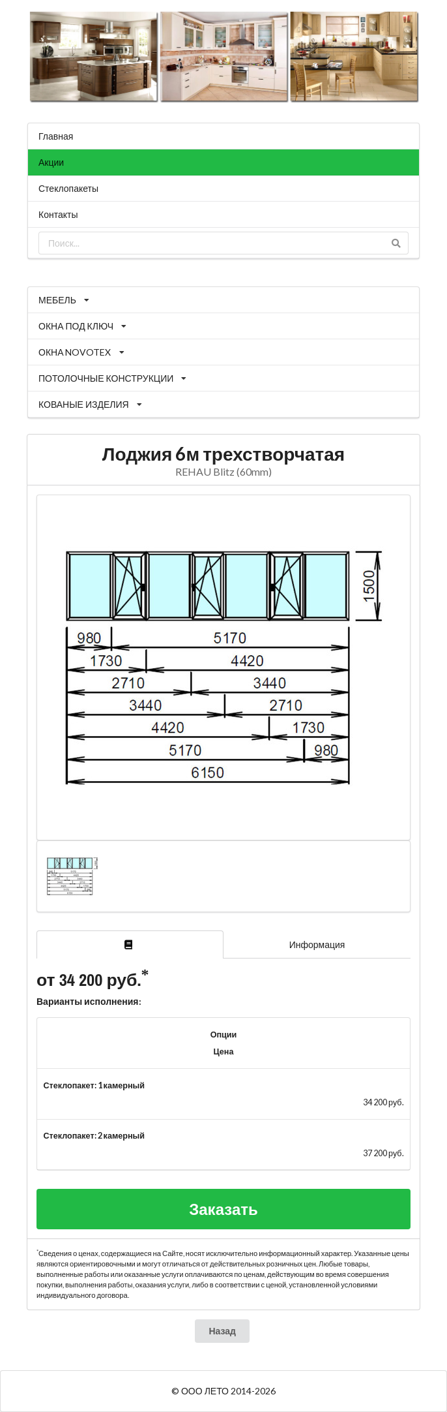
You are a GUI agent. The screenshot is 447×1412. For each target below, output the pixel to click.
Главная (55, 136)
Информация (317, 944)
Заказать (223, 1208)
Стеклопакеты (68, 188)
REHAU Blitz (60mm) (223, 471)
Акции (51, 162)
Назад (222, 1330)
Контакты (58, 214)
